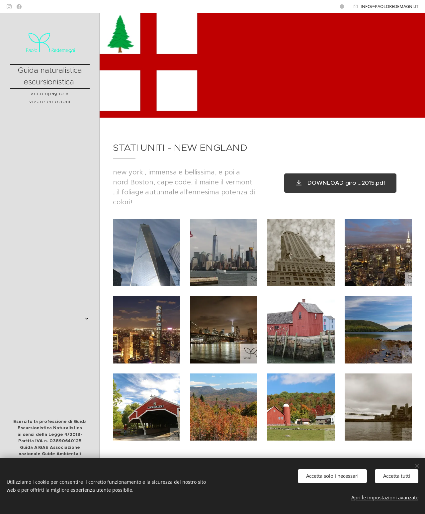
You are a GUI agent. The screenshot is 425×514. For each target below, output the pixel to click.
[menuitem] (50, 176)
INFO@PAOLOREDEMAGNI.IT (389, 6)
